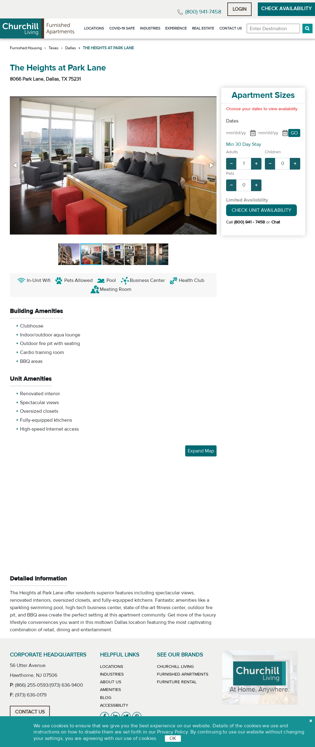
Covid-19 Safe (122, 28)
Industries (150, 28)
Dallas (70, 48)
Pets (230, 173)
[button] (307, 28)
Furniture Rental (177, 682)
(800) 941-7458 (203, 11)
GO (294, 133)
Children (273, 152)
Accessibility (114, 705)
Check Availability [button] (286, 9)
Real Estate (203, 28)
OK (172, 738)
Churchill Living (175, 666)
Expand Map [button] (201, 451)
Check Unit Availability (261, 210)
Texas (53, 48)
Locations (94, 28)
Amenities (110, 690)
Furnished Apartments (182, 674)
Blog (105, 698)
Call (245, 222)
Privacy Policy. (173, 732)
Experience (176, 28)
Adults (232, 152)
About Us (110, 682)
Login (239, 9)
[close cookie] (310, 721)
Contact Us (230, 28)
